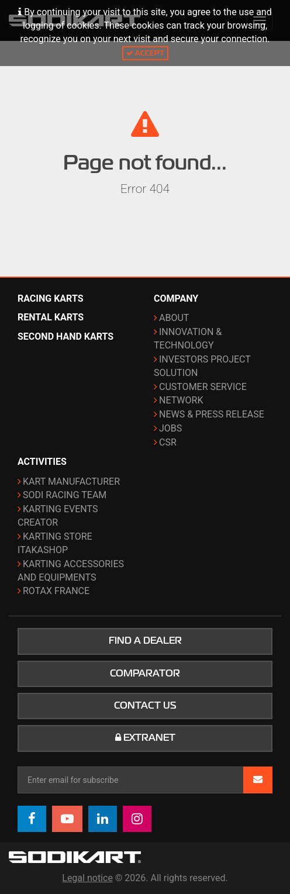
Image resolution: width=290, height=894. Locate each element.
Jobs (170, 428)
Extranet (145, 738)
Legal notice (87, 877)
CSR (168, 442)
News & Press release (211, 414)
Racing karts (51, 298)
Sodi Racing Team (64, 494)
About (174, 317)
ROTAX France (56, 590)
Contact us (145, 706)
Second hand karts (65, 336)
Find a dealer (145, 641)
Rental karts (51, 317)
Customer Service (203, 386)
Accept (145, 53)
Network (181, 400)
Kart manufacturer (71, 481)
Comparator (145, 673)
